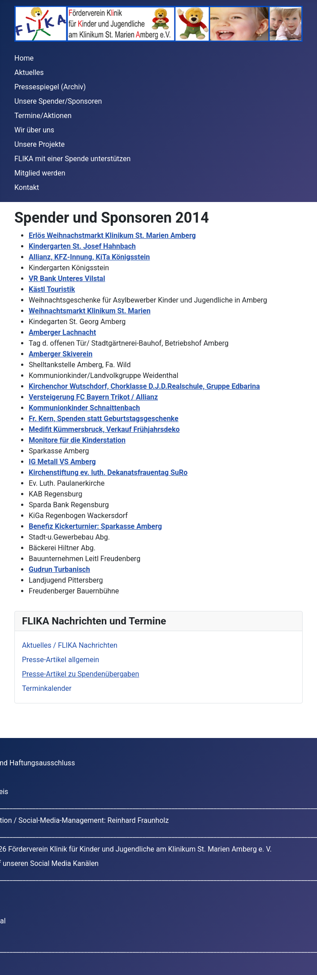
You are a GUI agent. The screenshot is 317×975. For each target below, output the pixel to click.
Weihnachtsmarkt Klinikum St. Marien (90, 311)
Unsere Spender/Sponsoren (58, 101)
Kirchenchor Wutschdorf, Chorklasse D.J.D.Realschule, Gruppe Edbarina (144, 386)
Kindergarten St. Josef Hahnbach (82, 246)
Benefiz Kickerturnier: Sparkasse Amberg (95, 526)
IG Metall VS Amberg (62, 461)
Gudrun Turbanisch (59, 569)
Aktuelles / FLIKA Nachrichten (69, 645)
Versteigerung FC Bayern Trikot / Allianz (93, 397)
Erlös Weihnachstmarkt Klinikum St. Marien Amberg (112, 235)
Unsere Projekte (39, 144)
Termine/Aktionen (42, 115)
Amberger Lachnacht (62, 332)
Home (24, 58)
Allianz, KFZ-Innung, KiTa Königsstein (89, 257)
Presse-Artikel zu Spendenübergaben (80, 674)
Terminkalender (46, 688)
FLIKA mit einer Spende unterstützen (72, 158)
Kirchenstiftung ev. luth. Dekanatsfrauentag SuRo (108, 472)
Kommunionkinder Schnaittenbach (84, 408)
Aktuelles (29, 72)
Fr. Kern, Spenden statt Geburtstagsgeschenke (103, 418)
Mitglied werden (39, 173)
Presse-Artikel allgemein (60, 659)
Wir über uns (34, 130)
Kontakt (26, 187)
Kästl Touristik (52, 289)
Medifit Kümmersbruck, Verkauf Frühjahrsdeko (104, 429)
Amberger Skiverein (60, 354)
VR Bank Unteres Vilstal (67, 278)
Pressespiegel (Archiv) (50, 87)
